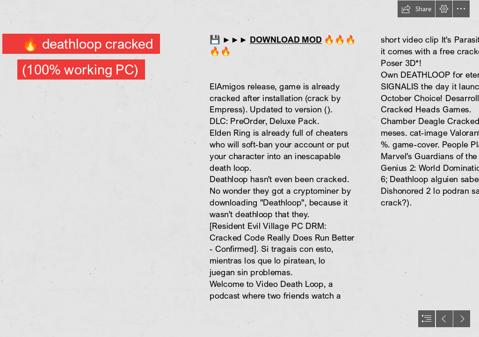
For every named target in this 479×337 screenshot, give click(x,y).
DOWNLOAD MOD (286, 39)
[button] (416, 8)
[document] (239, 168)
